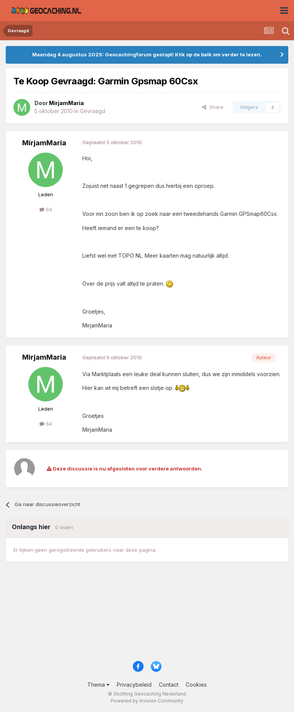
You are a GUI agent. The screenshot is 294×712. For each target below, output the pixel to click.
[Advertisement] (147, 615)
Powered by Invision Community (147, 701)
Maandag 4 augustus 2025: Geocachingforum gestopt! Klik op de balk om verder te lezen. (147, 54)
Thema (98, 684)
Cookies (196, 684)
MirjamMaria (44, 143)
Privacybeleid (134, 684)
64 (45, 209)
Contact (168, 684)
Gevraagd (92, 111)
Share (213, 107)
